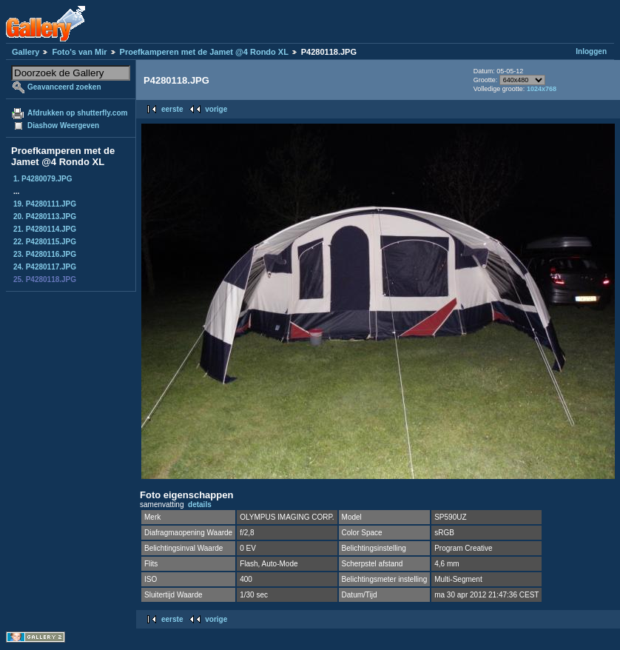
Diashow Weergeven (63, 125)
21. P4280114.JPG (44, 229)
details (200, 504)
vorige (216, 109)
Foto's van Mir (79, 51)
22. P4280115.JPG (44, 242)
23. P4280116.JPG (44, 254)
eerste (172, 109)
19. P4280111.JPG (44, 204)
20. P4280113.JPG (44, 216)
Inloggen (591, 51)
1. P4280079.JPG (43, 179)
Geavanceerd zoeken (64, 87)
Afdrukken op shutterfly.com (77, 113)
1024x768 (541, 89)
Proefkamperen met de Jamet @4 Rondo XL (204, 51)
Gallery (25, 51)
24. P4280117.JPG (44, 267)
